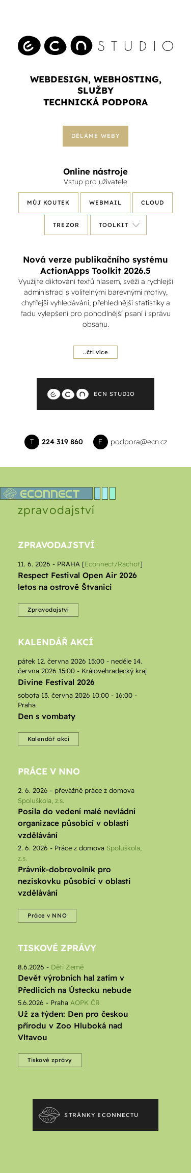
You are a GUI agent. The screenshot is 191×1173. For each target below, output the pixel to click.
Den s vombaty (46, 716)
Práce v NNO (49, 771)
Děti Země (67, 967)
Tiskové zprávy (57, 947)
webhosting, (127, 78)
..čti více (95, 352)
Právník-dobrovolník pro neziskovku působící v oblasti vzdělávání (74, 881)
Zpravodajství (56, 544)
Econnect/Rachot (112, 564)
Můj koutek (48, 202)
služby (95, 90)
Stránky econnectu (101, 1115)
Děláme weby (95, 135)
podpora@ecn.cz (139, 441)
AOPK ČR (85, 1002)
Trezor (66, 224)
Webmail (105, 202)
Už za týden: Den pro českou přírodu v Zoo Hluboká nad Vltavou (73, 1025)
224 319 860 (62, 441)
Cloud (153, 202)
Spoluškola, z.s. (41, 800)
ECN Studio (114, 393)
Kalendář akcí (55, 641)
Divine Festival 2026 (56, 682)
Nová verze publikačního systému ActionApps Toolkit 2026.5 (95, 265)
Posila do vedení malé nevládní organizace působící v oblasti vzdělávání (76, 823)
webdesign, (60, 78)
